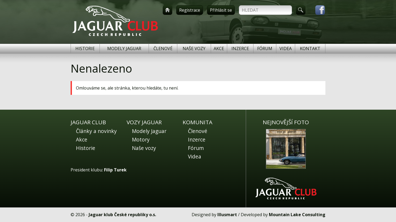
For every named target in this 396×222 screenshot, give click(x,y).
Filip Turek (115, 170)
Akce (219, 48)
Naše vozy (194, 48)
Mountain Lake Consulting (297, 214)
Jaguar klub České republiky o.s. (122, 214)
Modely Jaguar (124, 48)
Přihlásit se (221, 10)
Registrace (189, 10)
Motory (141, 139)
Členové (163, 48)
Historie (85, 48)
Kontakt (310, 48)
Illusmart (227, 214)
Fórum (264, 48)
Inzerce (240, 48)
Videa (285, 48)
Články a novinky (96, 131)
